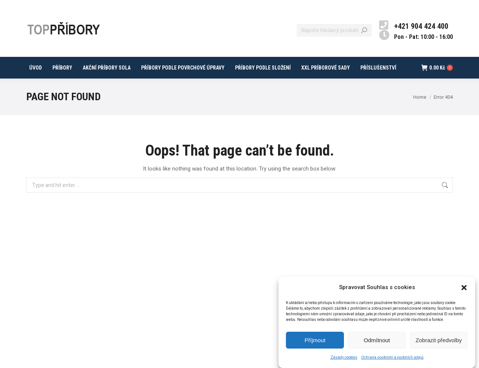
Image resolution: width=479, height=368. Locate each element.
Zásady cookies (343, 357)
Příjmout (315, 340)
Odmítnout (377, 340)
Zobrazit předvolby (439, 340)
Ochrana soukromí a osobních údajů (392, 357)
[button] (464, 287)
